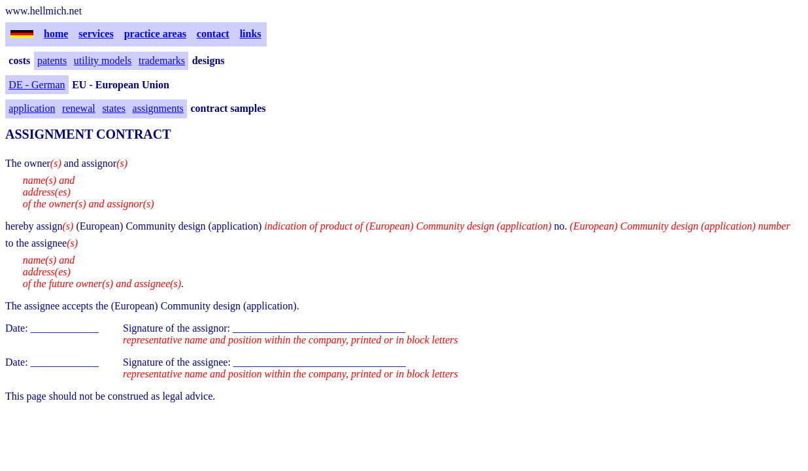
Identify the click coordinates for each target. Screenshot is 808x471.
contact (213, 33)
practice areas (155, 33)
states (114, 108)
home (56, 33)
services (95, 33)
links (250, 33)
